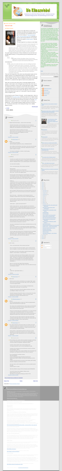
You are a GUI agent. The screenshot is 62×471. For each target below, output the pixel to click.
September (45, 194)
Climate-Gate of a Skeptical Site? (49, 216)
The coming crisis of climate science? (48, 157)
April (44, 201)
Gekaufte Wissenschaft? (47, 230)
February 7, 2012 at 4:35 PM (13, 335)
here (36, 99)
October (44, 193)
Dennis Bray (46, 90)
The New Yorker (16, 96)
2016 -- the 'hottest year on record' (48, 163)
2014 (43, 186)
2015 (43, 185)
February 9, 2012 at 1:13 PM (13, 374)
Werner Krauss (15, 139)
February (44, 203)
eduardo (45, 95)
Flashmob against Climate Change (49, 227)
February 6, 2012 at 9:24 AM (13, 152)
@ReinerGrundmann (16, 299)
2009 (43, 238)
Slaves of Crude (8, 25)
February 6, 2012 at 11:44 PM (13, 274)
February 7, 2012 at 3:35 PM (13, 320)
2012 (43, 189)
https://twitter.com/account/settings (13, 451)
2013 (43, 187)
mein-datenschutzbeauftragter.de (23, 467)
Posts (43, 245)
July (44, 197)
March (44, 202)
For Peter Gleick (46, 213)
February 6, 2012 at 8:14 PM (13, 238)
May (44, 199)
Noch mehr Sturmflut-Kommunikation (49, 217)
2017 (43, 182)
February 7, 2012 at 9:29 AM (13, 296)
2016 (43, 183)
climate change (29, 39)
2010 (43, 237)
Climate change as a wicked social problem (49, 142)
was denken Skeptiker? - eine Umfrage (50, 233)
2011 (43, 235)
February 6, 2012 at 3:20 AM (13, 137)
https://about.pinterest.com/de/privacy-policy (15, 464)
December (45, 190)
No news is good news (47, 229)
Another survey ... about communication (50, 226)
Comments (44, 247)
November (45, 191)
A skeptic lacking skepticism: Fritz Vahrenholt (51, 225)
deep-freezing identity (47, 223)
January (44, 234)
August (44, 195)
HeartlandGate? (44, 129)
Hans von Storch (47, 91)
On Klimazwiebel (44, 136)
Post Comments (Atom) (15, 383)
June (44, 198)
